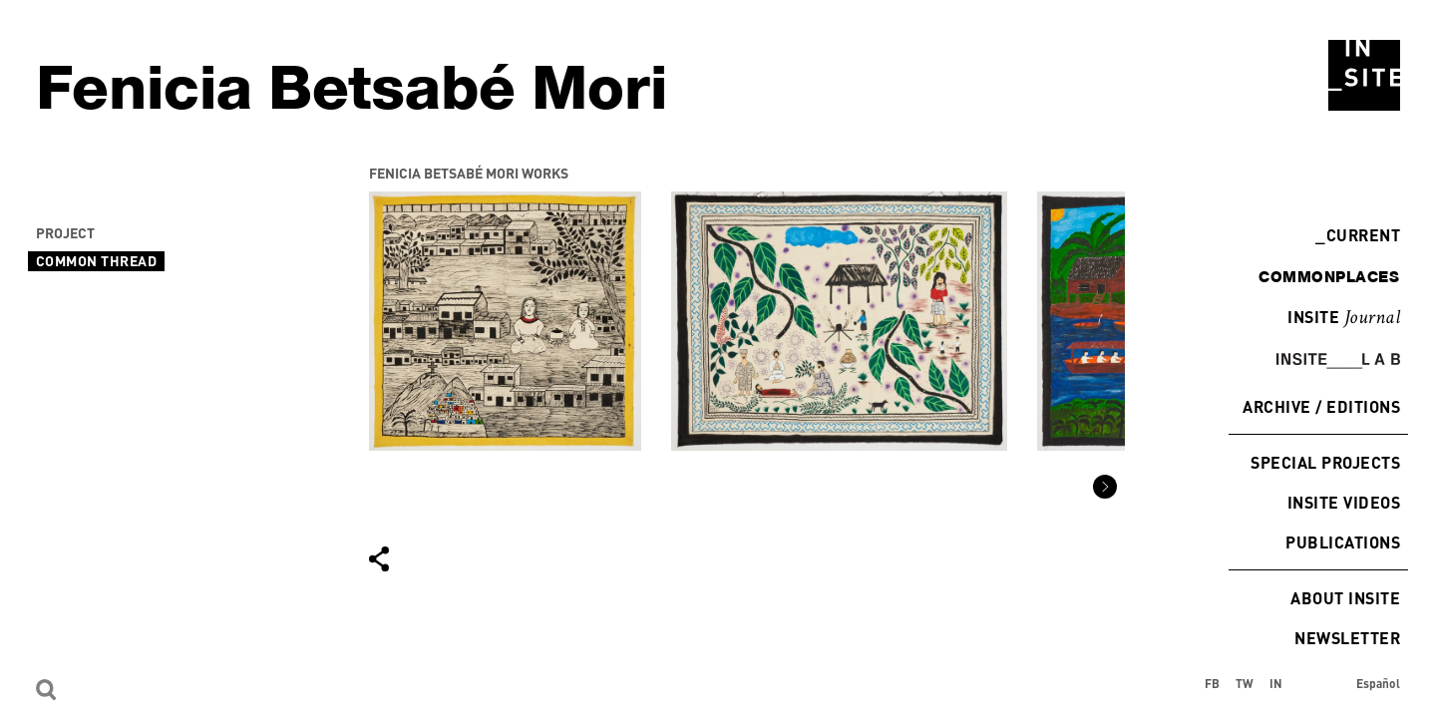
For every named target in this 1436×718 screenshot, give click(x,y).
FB (1212, 683)
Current (1357, 234)
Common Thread (96, 260)
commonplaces (1328, 276)
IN (1275, 683)
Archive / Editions (1321, 406)
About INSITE (1345, 597)
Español (1378, 683)
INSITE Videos (1343, 502)
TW (1245, 683)
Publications (1342, 542)
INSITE (1343, 318)
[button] (1105, 487)
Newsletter (1347, 637)
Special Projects (1325, 462)
